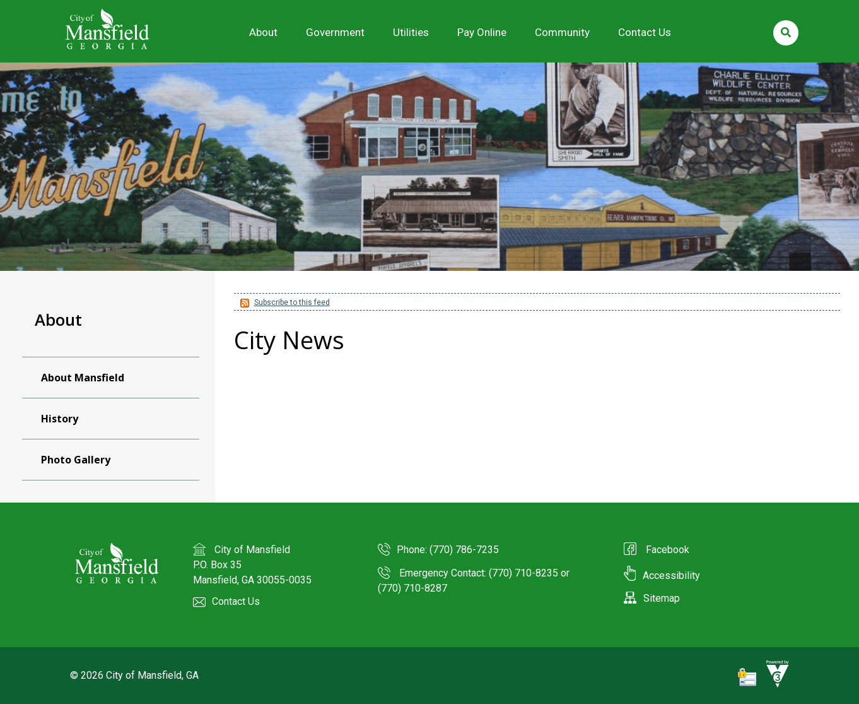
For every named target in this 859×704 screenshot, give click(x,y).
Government (335, 32)
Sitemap (652, 598)
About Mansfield (82, 378)
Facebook (666, 550)
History (59, 419)
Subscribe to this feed (292, 302)
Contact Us (644, 32)
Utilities (411, 32)
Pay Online (481, 32)
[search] (785, 32)
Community (562, 32)
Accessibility (662, 576)
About (263, 32)
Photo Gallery (75, 460)
